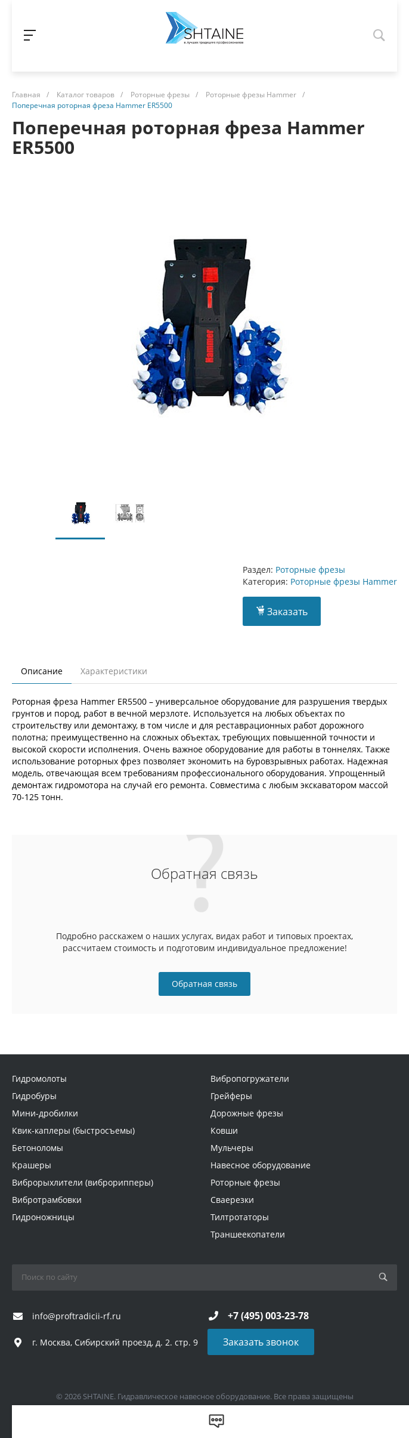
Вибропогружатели (249, 1078)
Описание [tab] (42, 671)
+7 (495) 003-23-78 (268, 1315)
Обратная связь (204, 983)
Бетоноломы (37, 1147)
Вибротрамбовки (47, 1199)
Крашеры (31, 1165)
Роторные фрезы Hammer (343, 581)
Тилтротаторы (239, 1217)
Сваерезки (232, 1199)
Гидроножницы (43, 1217)
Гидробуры (34, 1095)
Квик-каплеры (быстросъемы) (73, 1130)
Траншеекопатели (247, 1234)
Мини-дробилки (45, 1113)
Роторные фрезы (310, 569)
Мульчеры (231, 1147)
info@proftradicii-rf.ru (76, 1316)
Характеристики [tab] (113, 671)
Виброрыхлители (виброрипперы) (82, 1182)
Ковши (224, 1130)
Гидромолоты (39, 1078)
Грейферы (231, 1095)
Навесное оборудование (260, 1165)
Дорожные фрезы (246, 1113)
